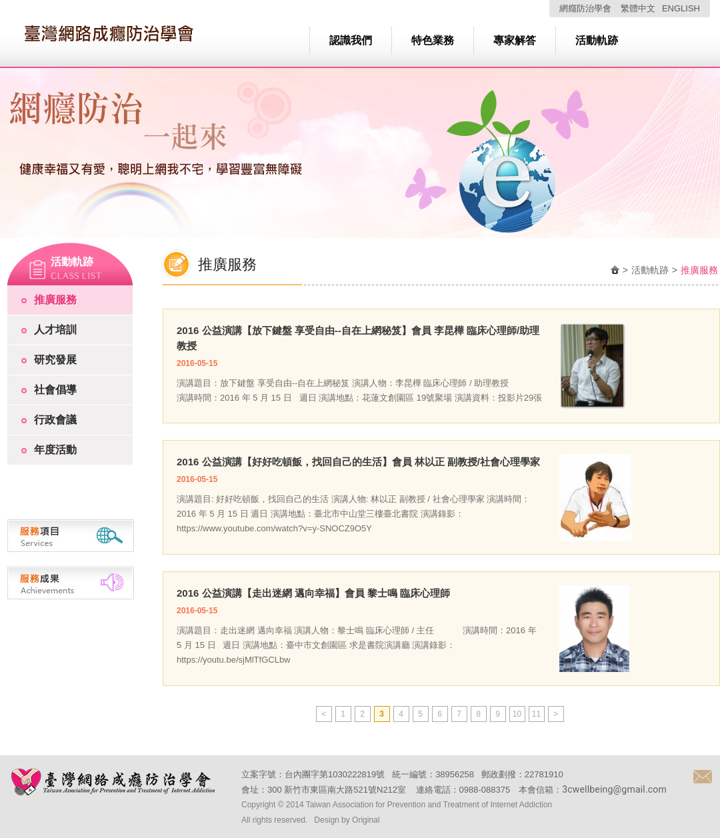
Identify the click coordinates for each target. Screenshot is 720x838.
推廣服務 (55, 299)
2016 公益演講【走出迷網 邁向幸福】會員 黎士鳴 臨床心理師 (313, 593)
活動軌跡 (596, 40)
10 (517, 714)
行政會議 (55, 419)
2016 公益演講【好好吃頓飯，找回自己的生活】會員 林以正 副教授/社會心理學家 (358, 461)
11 (536, 714)
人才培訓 (55, 329)
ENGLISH (681, 8)
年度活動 (55, 449)
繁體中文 (638, 8)
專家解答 (514, 40)
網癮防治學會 (585, 8)
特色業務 (432, 40)
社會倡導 (55, 389)
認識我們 (350, 40)
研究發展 (55, 359)
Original (365, 820)
